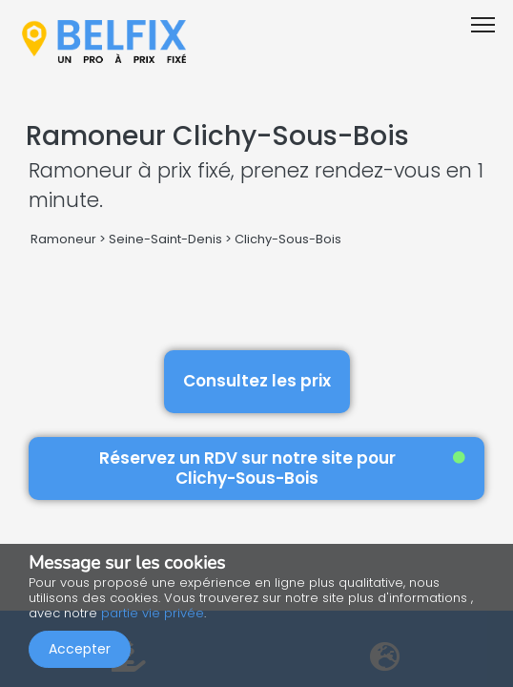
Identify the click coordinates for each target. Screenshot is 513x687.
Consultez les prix (257, 380)
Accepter (80, 648)
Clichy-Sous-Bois (288, 239)
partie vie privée (152, 613)
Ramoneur (63, 239)
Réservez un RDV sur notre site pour (282, 468)
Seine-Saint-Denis (165, 239)
